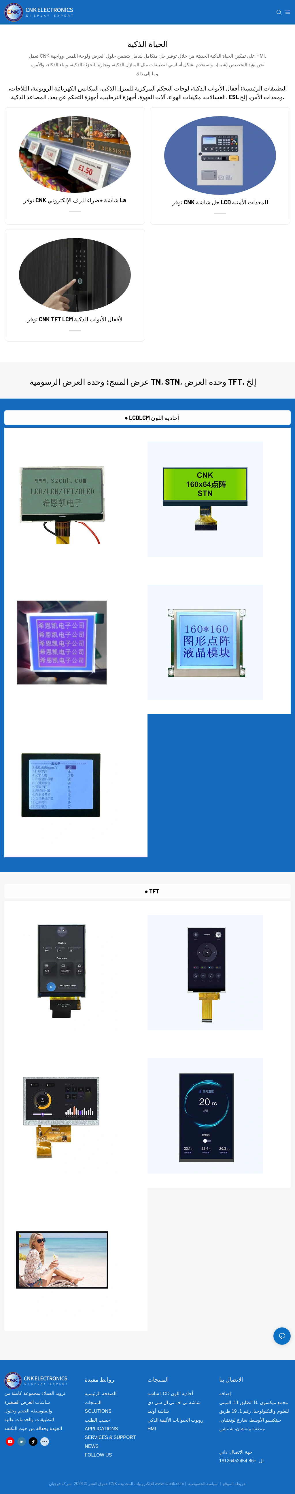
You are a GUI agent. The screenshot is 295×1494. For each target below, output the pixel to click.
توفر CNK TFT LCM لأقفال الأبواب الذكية (74, 319)
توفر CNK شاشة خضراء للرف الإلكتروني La (75, 200)
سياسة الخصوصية (217, 1483)
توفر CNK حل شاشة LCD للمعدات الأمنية (220, 202)
